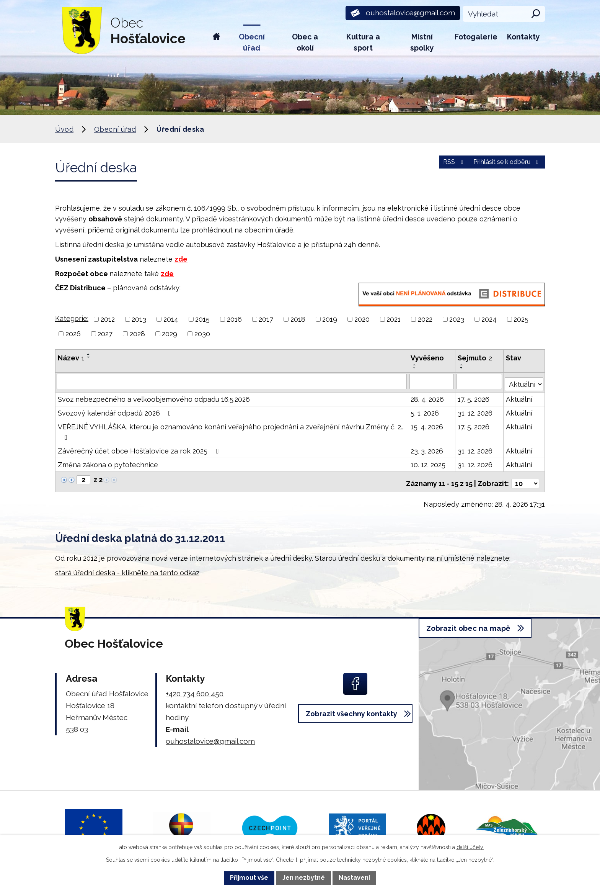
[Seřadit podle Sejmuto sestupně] (462, 367)
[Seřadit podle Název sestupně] (89, 357)
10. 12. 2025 (428, 462)
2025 (521, 319)
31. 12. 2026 (475, 410)
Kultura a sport (363, 42)
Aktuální (520, 397)
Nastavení (354, 877)
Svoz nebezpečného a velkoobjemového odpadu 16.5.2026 (154, 397)
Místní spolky (422, 42)
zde (181, 259)
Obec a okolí (305, 42)
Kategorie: (71, 318)
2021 (393, 319)
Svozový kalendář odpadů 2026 (116, 410)
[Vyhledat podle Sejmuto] (480, 381)
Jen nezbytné (303, 877)
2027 (105, 334)
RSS (435, 166)
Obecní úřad (252, 42)
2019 (329, 319)
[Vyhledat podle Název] (232, 381)
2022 (425, 319)
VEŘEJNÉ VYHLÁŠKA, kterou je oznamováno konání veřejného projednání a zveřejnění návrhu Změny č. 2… (231, 429)
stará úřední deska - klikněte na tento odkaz (127, 567)
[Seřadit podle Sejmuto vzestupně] (462, 364)
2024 (489, 319)
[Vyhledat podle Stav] (524, 380)
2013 (139, 319)
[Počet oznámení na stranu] (525, 477)
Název (71, 358)
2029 (169, 334)
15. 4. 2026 (427, 424)
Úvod (216, 40)
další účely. (470, 847)
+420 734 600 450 (194, 687)
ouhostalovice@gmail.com (210, 735)
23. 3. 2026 (427, 448)
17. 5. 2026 (474, 397)
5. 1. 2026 (425, 410)
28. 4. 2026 (428, 397)
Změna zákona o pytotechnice (108, 462)
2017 (266, 319)
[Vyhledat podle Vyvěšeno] (432, 381)
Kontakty (523, 37)
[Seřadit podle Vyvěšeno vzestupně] (415, 364)
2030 (202, 334)
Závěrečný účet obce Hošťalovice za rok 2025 (140, 448)
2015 (202, 319)
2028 (137, 334)
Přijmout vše (249, 877)
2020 (362, 319)
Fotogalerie (476, 37)
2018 (297, 319)
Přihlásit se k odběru (500, 166)
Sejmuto (475, 358)
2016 (234, 319)
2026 (73, 334)
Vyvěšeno (428, 358)
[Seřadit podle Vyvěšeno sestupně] (415, 367)
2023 (456, 319)
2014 (170, 319)
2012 (108, 319)
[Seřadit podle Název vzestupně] (89, 354)
